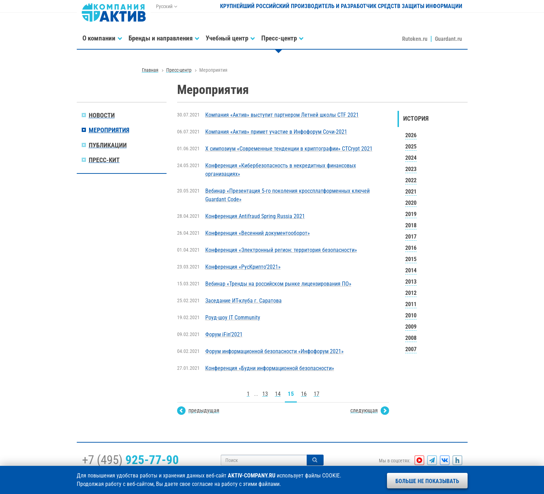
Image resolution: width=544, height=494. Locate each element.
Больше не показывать (427, 481)
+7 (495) (130, 459)
